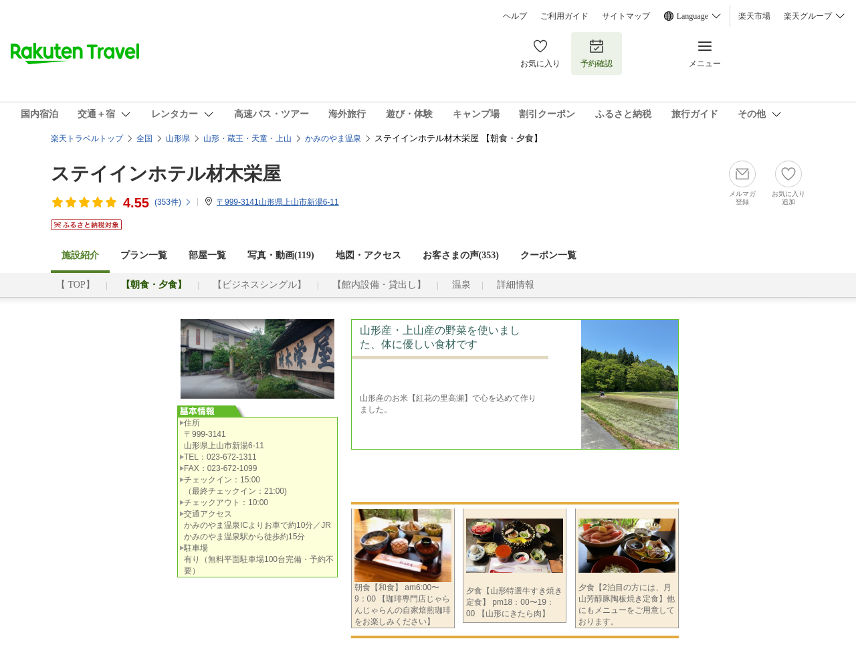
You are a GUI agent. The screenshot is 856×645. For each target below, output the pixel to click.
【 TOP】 (75, 285)
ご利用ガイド (564, 16)
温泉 (461, 285)
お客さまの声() (461, 255)
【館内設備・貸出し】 (379, 285)
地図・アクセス (368, 255)
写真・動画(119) (280, 255)
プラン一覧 (143, 255)
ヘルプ (515, 16)
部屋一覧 (207, 255)
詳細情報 (515, 285)
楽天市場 (754, 16)
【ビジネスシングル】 (259, 285)
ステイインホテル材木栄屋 (166, 173)
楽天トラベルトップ (87, 138)
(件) (173, 202)
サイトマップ (626, 16)
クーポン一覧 (548, 255)
